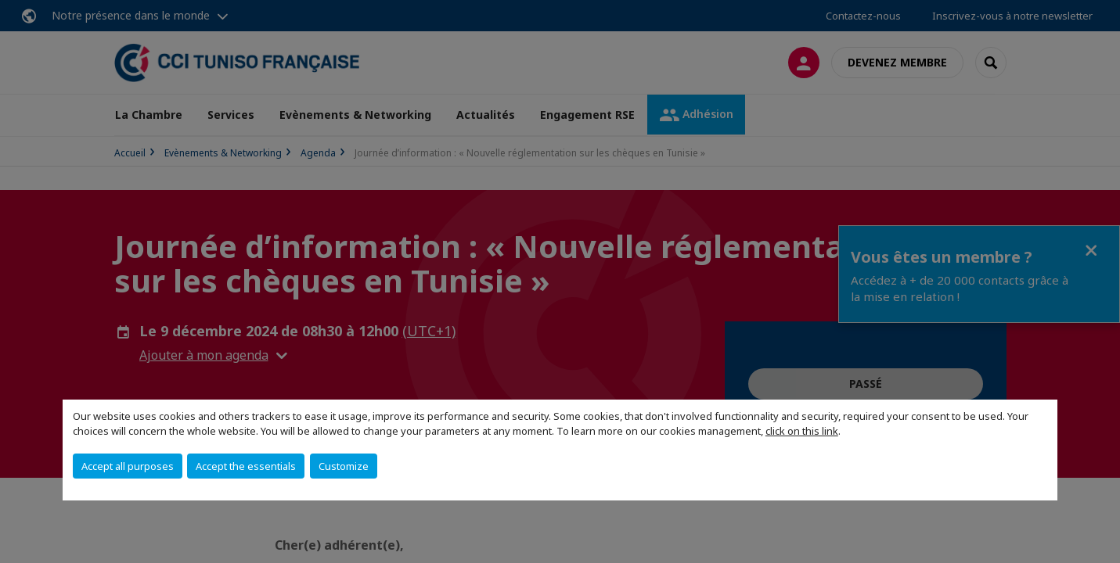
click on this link (801, 431)
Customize (344, 466)
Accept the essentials (246, 466)
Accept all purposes (127, 466)
